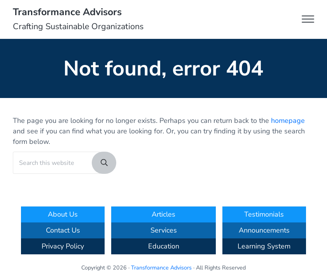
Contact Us (63, 230)
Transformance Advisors (67, 12)
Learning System (264, 246)
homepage (288, 120)
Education (163, 246)
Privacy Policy (63, 246)
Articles (163, 214)
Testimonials (264, 214)
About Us (63, 214)
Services (163, 230)
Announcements (264, 230)
